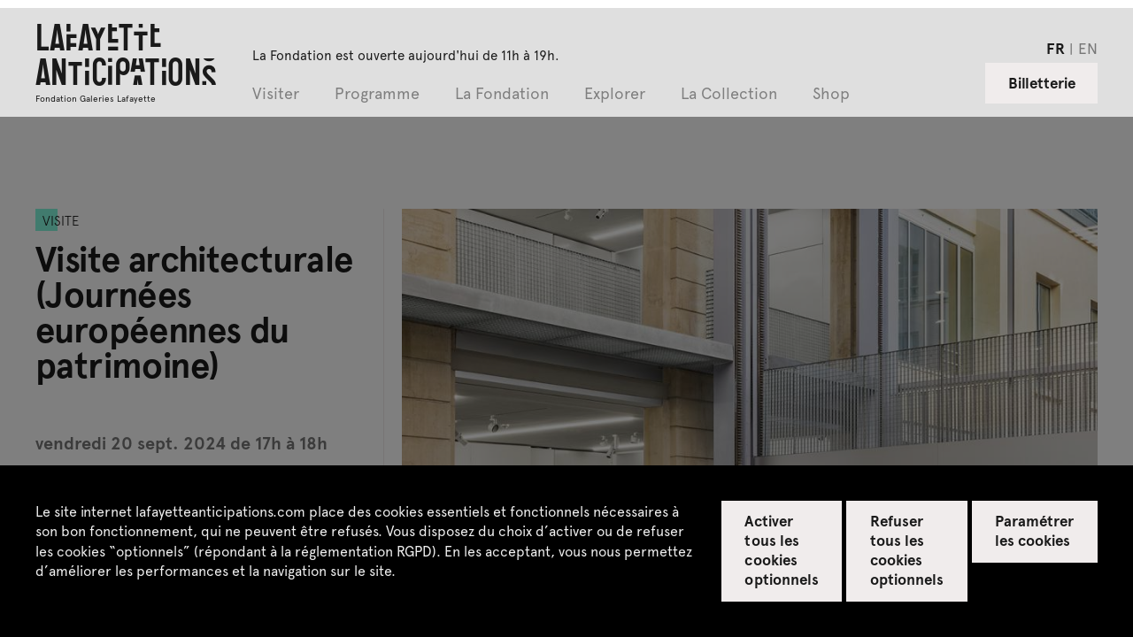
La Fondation (502, 94)
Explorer (614, 94)
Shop (831, 94)
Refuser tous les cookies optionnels (907, 549)
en (1088, 47)
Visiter (275, 94)
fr (1055, 47)
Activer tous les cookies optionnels (781, 549)
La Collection (729, 94)
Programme (377, 94)
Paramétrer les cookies (1034, 530)
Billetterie (1041, 82)
